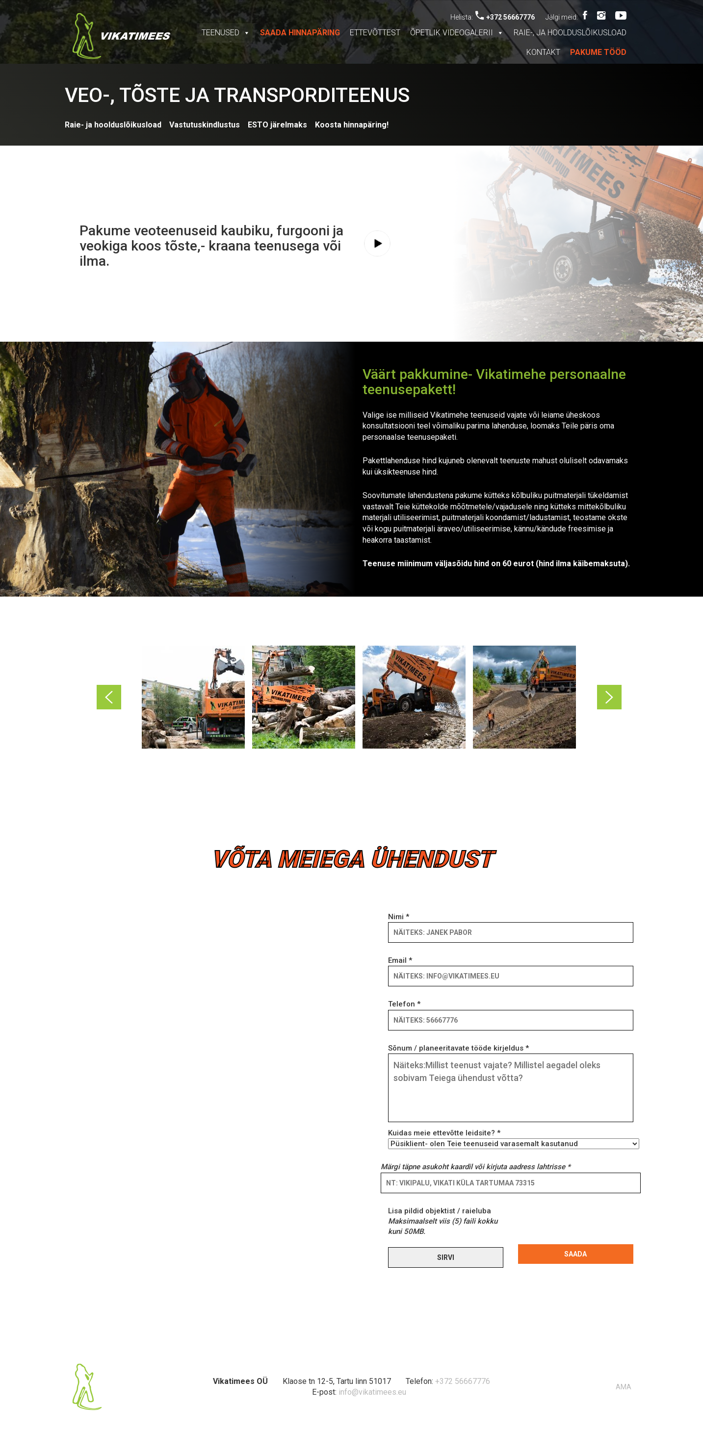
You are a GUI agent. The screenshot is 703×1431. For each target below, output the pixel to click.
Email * (510, 968)
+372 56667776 (505, 17)
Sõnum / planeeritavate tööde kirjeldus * (510, 1084)
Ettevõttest (375, 32)
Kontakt (543, 52)
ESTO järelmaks (277, 124)
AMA (623, 1387)
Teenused (226, 32)
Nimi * (510, 924)
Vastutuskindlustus (204, 124)
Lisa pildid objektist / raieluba (442, 1221)
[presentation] (592, 1225)
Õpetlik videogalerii (457, 32)
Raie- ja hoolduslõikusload (113, 124)
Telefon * (510, 1012)
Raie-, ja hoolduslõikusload (570, 32)
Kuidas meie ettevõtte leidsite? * (510, 1138)
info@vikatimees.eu (372, 1392)
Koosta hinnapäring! (352, 124)
